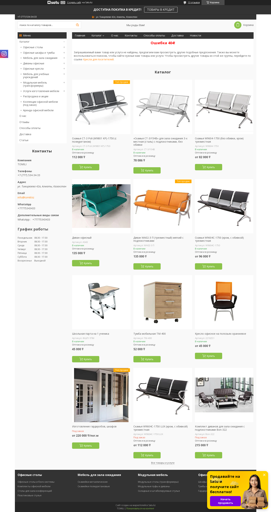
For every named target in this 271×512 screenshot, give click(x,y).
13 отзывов (194, 2)
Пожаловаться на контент (140, 508)
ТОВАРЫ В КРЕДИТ (161, 10)
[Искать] (77, 25)
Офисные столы (33, 47)
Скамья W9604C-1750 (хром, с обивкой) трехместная (219, 239)
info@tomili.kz (26, 197)
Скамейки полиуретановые (94, 486)
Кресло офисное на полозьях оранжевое (220, 333)
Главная (80, 35)
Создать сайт (74, 2)
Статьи (23, 140)
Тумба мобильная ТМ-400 (149, 333)
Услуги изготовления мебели (41, 91)
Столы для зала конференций (35, 490)
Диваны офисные (33, 63)
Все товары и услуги (162, 462)
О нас (22, 116)
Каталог (24, 41)
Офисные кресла (33, 68)
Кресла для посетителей (98, 59)
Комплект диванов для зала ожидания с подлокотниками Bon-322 (220, 428)
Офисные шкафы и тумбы (39, 52)
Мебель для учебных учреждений (36, 75)
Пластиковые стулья (29, 495)
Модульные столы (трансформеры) (158, 481)
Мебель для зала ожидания (40, 58)
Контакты (131, 35)
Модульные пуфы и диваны (154, 486)
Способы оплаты (29, 128)
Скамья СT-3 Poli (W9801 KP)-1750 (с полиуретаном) (94, 140)
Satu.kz (152, 505)
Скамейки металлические (93, 481)
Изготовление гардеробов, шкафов (94, 426)
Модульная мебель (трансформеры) (35, 84)
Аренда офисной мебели (38, 110)
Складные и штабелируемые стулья (159, 490)
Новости (195, 35)
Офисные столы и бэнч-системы (36, 481)
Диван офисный (81, 237)
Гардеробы (204, 490)
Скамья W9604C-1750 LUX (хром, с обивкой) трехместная (160, 428)
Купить (88, 167)
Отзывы (24, 122)
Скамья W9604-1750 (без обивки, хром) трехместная (219, 140)
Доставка (25, 134)
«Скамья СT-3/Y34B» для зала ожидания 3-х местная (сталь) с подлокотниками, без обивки (160, 141)
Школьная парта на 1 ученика (90, 333)
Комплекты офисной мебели (34, 486)
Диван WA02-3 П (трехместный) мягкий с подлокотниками (158, 239)
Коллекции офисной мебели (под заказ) (40, 103)
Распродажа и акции (35, 96)
